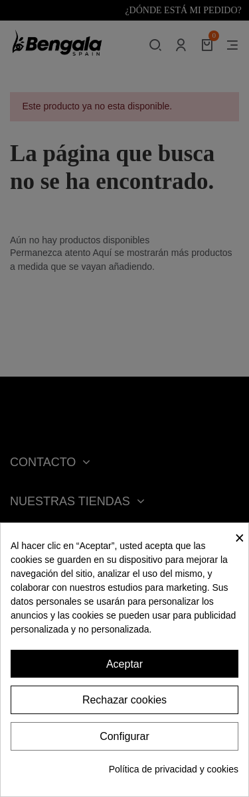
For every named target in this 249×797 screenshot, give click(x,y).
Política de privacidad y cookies (173, 769)
